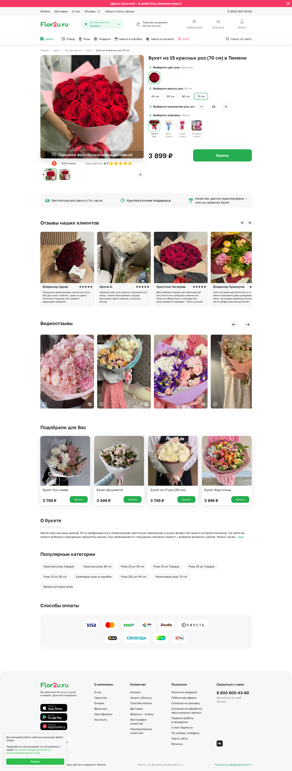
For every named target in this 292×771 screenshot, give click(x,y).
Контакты (100, 719)
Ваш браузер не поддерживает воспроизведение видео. (67, 372)
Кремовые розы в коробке (94, 576)
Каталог (135, 692)
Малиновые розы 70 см (171, 576)
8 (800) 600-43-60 (240, 11)
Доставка (61, 11)
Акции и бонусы (141, 697)
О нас (76, 11)
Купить (222, 155)
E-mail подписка (182, 727)
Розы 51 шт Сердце (166, 566)
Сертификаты (103, 714)
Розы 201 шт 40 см (133, 576)
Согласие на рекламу (185, 703)
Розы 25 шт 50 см (132, 566)
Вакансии (100, 708)
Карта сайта (179, 738)
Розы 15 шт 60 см (55, 576)
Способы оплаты (141, 703)
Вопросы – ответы (142, 714)
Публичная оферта (184, 697)
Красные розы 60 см (97, 566)
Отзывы (92, 11)
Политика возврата (184, 692)
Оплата (45, 11)
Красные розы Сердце (58, 566)
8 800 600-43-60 (233, 692)
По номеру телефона (185, 733)
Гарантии (100, 697)
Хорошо (35, 761)
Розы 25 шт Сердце (201, 566)
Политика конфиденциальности (233, 765)
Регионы (177, 744)
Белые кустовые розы (58, 586)
